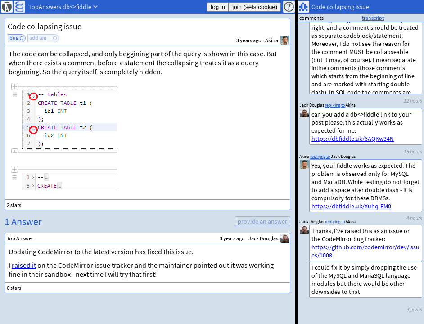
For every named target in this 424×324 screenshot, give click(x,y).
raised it (24, 265)
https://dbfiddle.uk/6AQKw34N (352, 139)
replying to (335, 222)
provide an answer (262, 221)
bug (13, 37)
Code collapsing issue (44, 26)
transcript (373, 17)
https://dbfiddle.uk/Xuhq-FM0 (351, 206)
